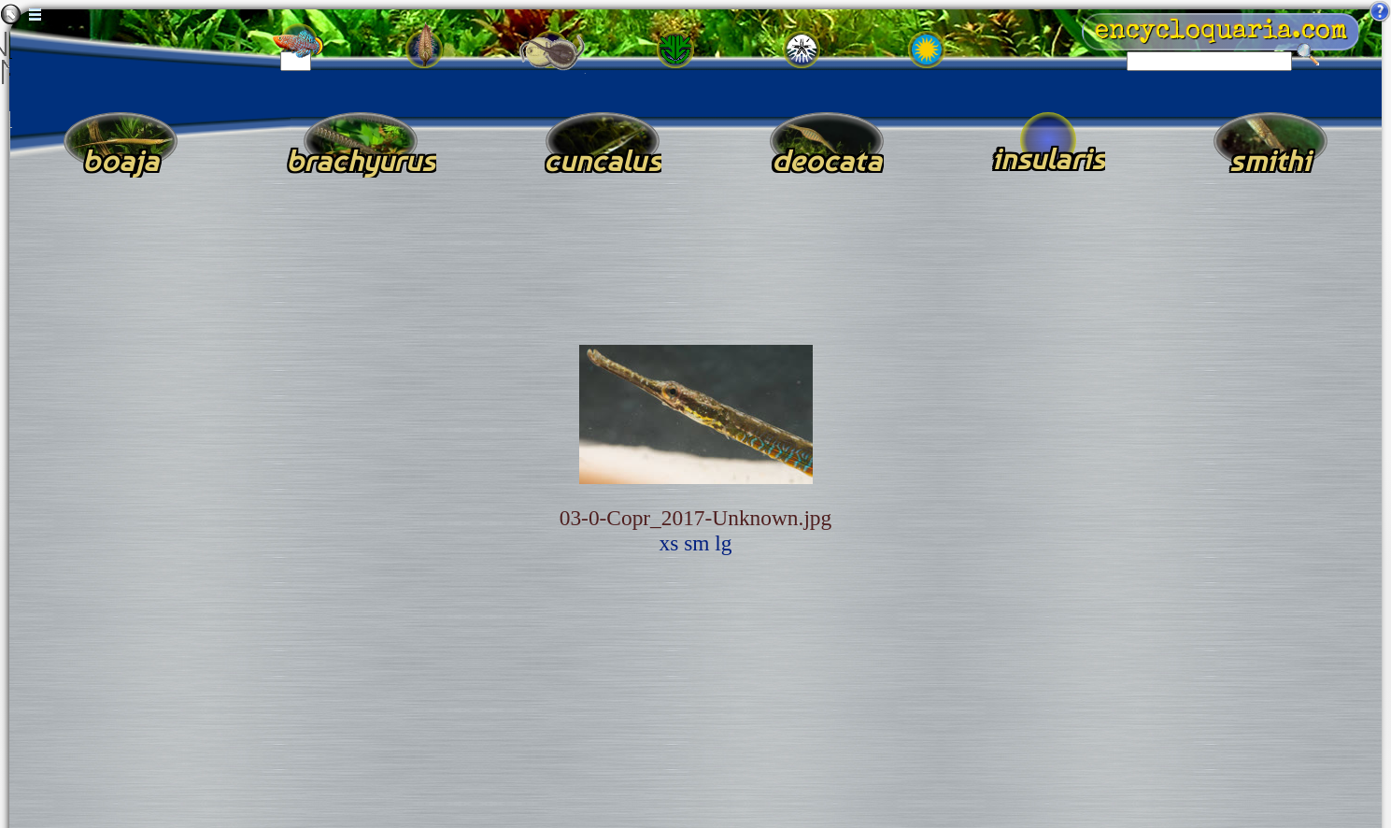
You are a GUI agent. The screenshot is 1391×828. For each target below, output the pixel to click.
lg (723, 543)
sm (696, 543)
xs (669, 543)
